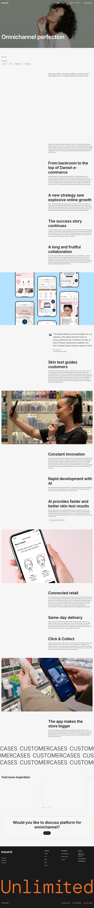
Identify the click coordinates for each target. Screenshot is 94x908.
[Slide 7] (48, 807)
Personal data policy (76, 903)
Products (65, 2)
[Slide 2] (43, 807)
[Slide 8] (49, 807)
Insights (72, 2)
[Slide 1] (42, 807)
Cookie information (66, 903)
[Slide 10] (51, 807)
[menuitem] (57, 3)
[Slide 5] (46, 807)
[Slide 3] (44, 807)
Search (4, 63)
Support (63, 859)
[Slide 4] (45, 807)
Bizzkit (46, 853)
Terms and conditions (88, 903)
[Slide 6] (47, 807)
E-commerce (27, 63)
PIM (45, 856)
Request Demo (88, 2)
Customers (57, 2)
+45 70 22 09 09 (81, 858)
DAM (46, 859)
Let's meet (47, 833)
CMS (46, 862)
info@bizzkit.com (81, 861)
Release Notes (65, 856)
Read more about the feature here (57, 520)
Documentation (65, 853)
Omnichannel (18, 63)
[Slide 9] (50, 807)
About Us (79, 2)
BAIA (11, 63)
